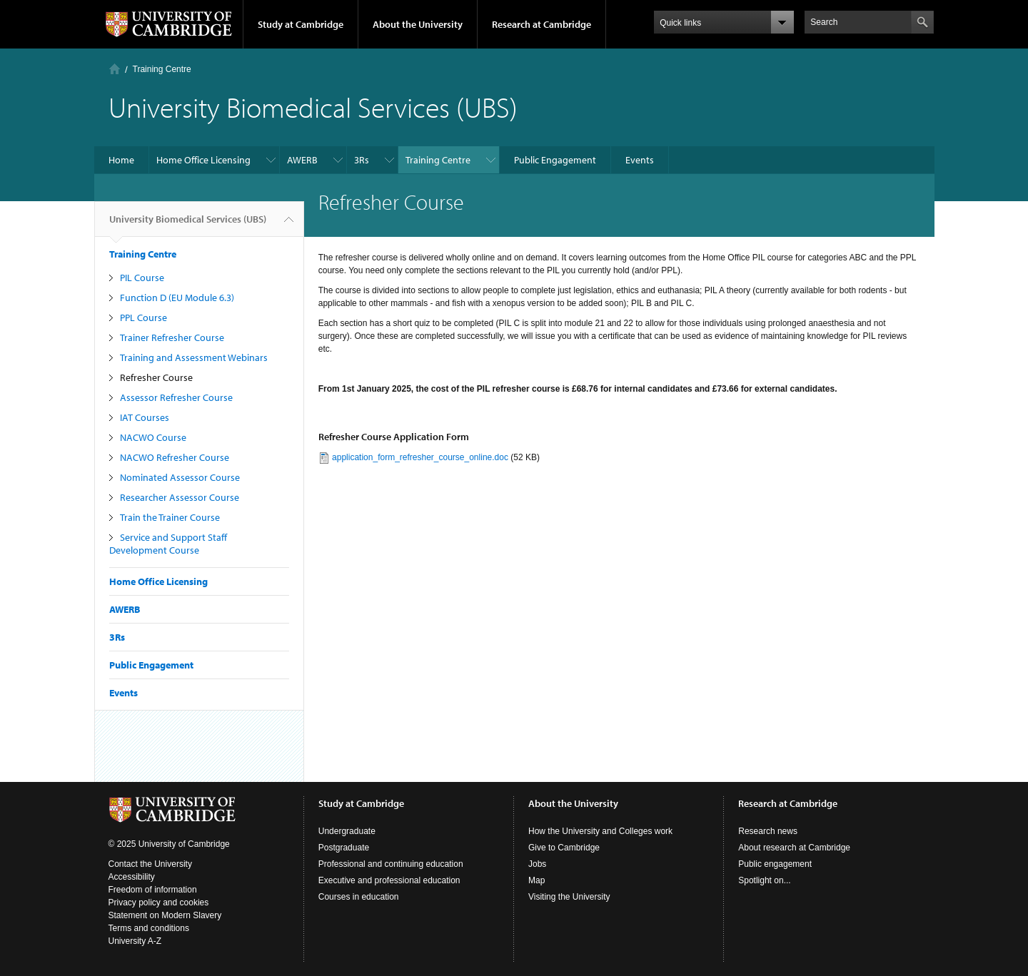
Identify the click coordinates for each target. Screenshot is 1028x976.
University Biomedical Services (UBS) (187, 225)
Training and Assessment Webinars (194, 357)
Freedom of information (153, 890)
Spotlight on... (764, 880)
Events (639, 159)
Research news (767, 831)
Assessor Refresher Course (176, 397)
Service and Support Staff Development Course (168, 543)
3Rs (361, 159)
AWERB (302, 159)
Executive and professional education (389, 880)
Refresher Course (156, 377)
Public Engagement (555, 159)
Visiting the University (569, 897)
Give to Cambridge (564, 848)
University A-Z (135, 941)
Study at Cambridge (300, 24)
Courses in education (358, 897)
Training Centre (162, 69)
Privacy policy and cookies (159, 903)
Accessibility (132, 877)
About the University (418, 24)
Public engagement (775, 864)
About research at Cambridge (794, 848)
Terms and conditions (149, 928)
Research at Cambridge (541, 24)
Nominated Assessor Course (180, 477)
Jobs (537, 864)
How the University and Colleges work (600, 831)
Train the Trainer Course (170, 517)
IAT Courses (144, 417)
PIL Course (142, 277)
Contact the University (150, 864)
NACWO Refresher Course (174, 457)
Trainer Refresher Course (172, 337)
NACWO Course (153, 437)
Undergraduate (347, 831)
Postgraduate (343, 848)
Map (536, 880)
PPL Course (143, 317)
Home (115, 69)
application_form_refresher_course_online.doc (420, 457)
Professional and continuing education (390, 864)
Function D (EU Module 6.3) (177, 297)
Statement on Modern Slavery (165, 915)
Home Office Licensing (203, 159)
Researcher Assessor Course (179, 497)
